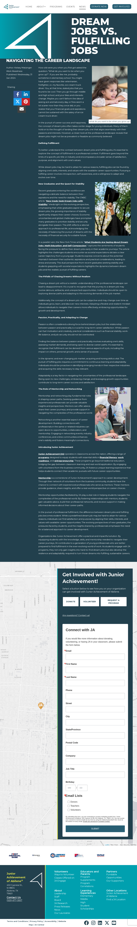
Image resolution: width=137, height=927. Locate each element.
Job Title (70, 769)
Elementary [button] (86, 896)
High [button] (82, 902)
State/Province (73, 730)
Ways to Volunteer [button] (64, 874)
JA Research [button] (60, 903)
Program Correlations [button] (86, 884)
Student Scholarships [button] (87, 907)
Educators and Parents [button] (89, 872)
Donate (70, 601)
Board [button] (57, 900)
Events (70, 6)
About (40, 6)
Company (70, 756)
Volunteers (76, 810)
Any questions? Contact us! (76, 615)
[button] (44, 6)
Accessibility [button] (51, 921)
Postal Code (72, 743)
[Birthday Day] (82, 788)
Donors (74, 802)
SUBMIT (95, 829)
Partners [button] (111, 871)
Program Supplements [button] (87, 878)
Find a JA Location (115, 899)
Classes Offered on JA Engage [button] (64, 879)
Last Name (71, 677)
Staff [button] (56, 896)
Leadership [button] (60, 893)
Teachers (75, 806)
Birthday (70, 782)
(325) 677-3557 (14, 900)
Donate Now (99, 6)
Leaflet (107, 845)
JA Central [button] (39, 925)
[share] (18, 95)
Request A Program (113, 601)
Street (69, 703)
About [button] (58, 890)
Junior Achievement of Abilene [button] (117, 894)
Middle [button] (84, 899)
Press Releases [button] (62, 906)
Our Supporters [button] (115, 880)
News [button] (57, 910)
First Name (71, 664)
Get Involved (122, 6)
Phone (69, 690)
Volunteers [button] (61, 871)
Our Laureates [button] (62, 913)
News (82, 6)
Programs (56, 6)
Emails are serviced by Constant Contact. (96, 821)
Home (29, 6)
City (68, 716)
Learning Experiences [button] (88, 891)
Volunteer (89, 601)
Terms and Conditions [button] (17, 921)
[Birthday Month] (71, 788)
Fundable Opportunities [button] (113, 876)
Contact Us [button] (14, 897)
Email (68, 651)
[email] (22, 110)
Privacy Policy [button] (36, 921)
